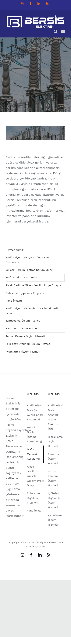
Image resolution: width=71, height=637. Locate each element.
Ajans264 (40, 546)
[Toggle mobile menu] (63, 31)
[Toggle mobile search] (56, 31)
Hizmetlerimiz (14, 249)
